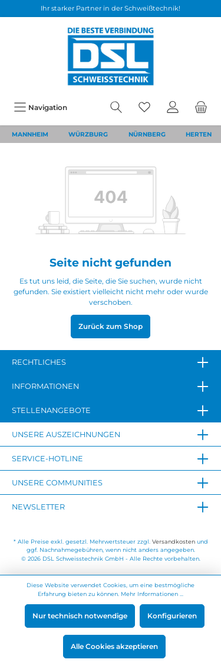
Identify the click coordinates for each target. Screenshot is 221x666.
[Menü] (40, 107)
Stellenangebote (51, 410)
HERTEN (199, 134)
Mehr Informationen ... (152, 594)
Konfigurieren (172, 615)
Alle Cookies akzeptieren (114, 646)
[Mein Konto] (173, 107)
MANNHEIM (30, 134)
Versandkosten (173, 541)
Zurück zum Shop (110, 326)
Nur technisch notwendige (79, 615)
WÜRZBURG (88, 134)
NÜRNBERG (147, 134)
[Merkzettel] (144, 107)
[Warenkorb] (201, 107)
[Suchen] (116, 107)
